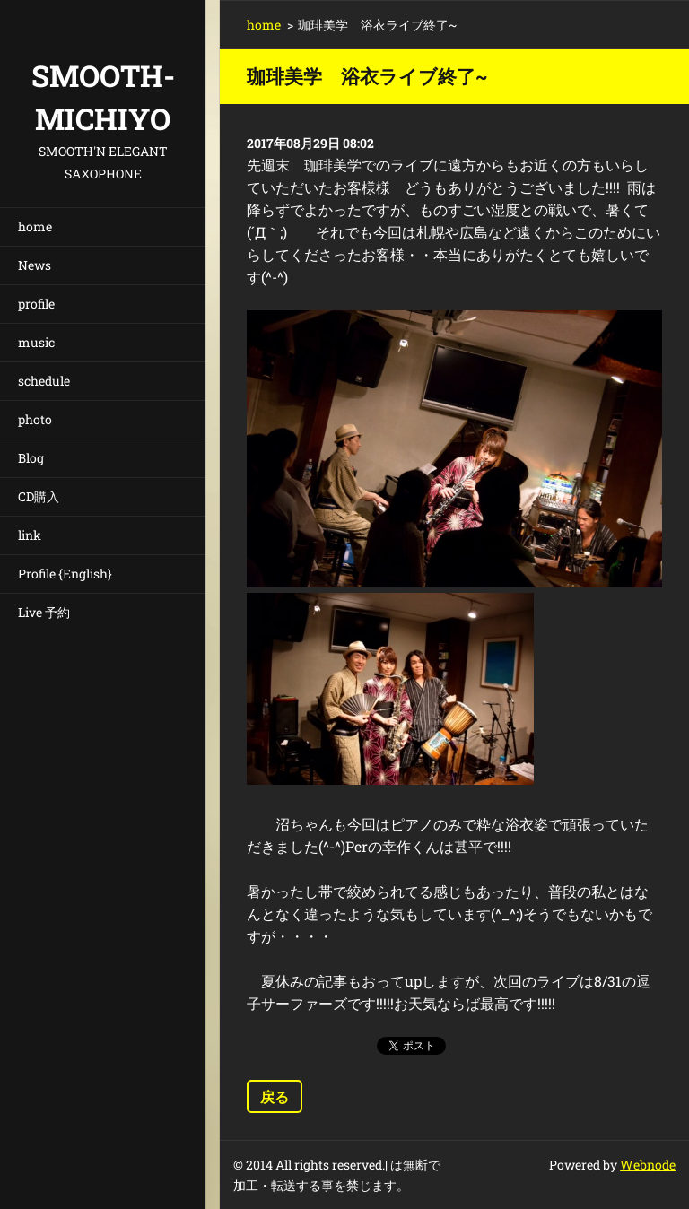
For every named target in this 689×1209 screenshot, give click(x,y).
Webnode (648, 1164)
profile (36, 303)
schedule (44, 380)
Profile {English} (65, 573)
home (35, 226)
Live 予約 (44, 612)
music (36, 342)
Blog (31, 457)
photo (35, 419)
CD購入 (38, 496)
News (34, 265)
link (29, 535)
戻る (274, 1096)
